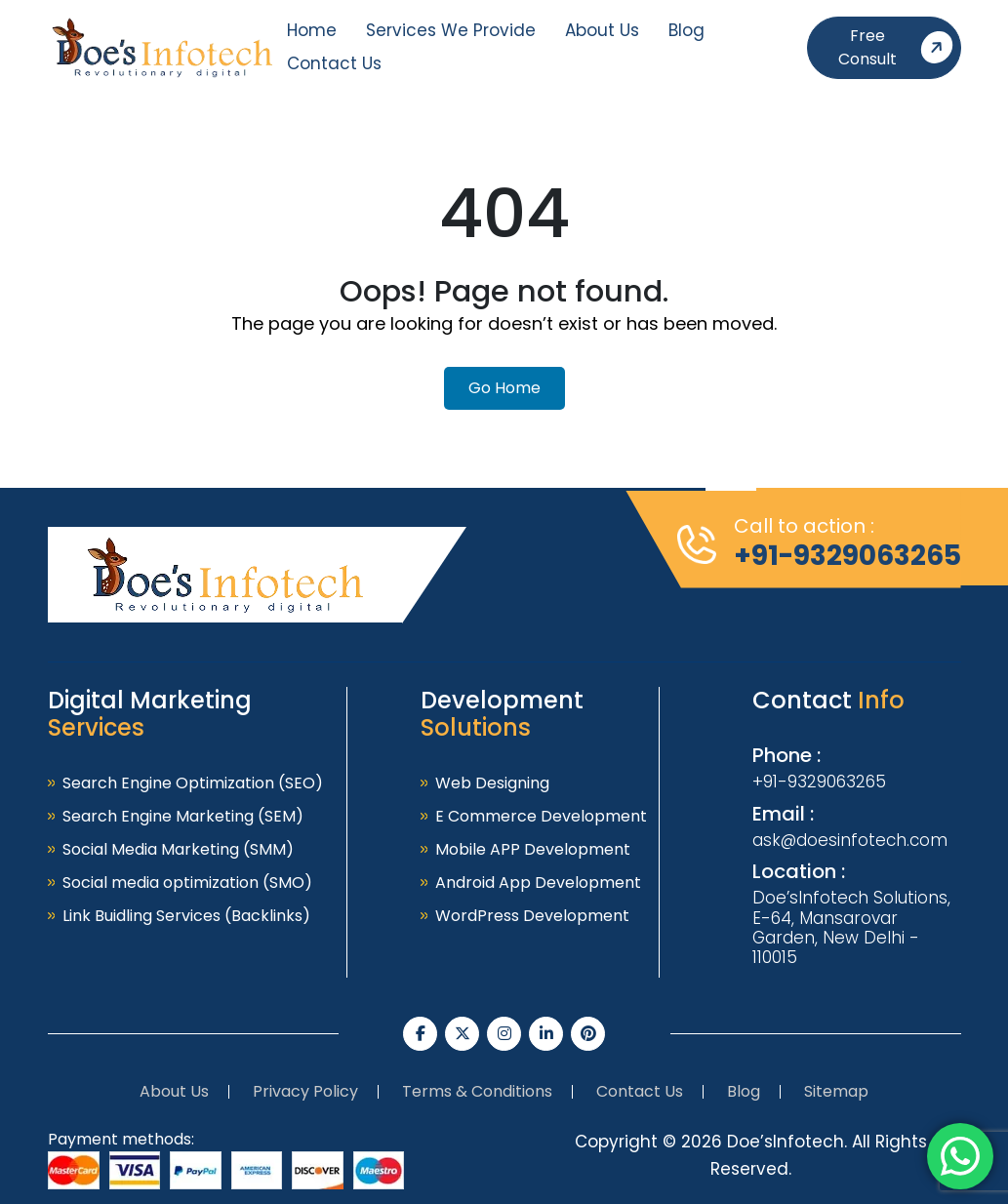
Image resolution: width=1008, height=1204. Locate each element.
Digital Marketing (150, 714)
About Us (602, 30)
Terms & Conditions (477, 1091)
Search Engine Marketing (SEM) (182, 816)
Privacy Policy (305, 1091)
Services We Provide (451, 30)
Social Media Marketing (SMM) (178, 849)
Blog (686, 30)
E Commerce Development (541, 816)
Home (312, 30)
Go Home (504, 388)
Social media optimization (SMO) (187, 882)
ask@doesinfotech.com (850, 840)
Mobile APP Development (532, 849)
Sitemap (836, 1091)
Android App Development (538, 882)
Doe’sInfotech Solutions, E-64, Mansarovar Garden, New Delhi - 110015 (851, 927)
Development (502, 714)
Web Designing (492, 783)
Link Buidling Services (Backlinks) (186, 915)
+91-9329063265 (847, 556)
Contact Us (334, 63)
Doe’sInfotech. (787, 1141)
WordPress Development (532, 915)
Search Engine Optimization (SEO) (192, 783)
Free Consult (898, 47)
